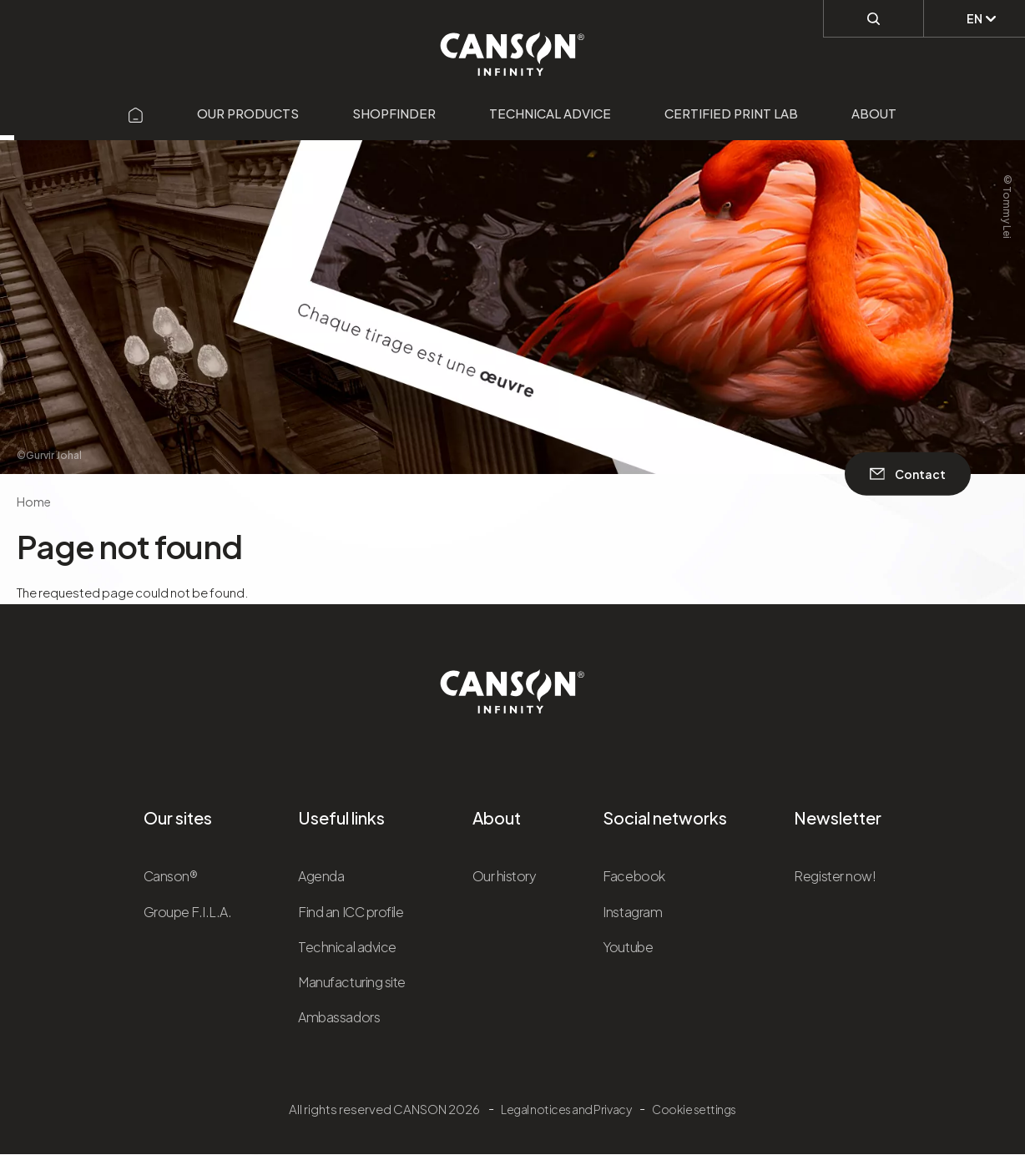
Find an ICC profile (350, 911)
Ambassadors (339, 1017)
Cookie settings (694, 1109)
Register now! (835, 876)
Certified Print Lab (731, 113)
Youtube (628, 947)
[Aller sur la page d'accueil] (136, 113)
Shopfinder (394, 113)
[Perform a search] (873, 17)
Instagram (632, 911)
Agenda (321, 876)
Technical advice (550, 113)
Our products (248, 113)
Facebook (633, 876)
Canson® (171, 876)
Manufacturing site (351, 982)
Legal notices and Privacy (566, 1109)
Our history (504, 876)
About (873, 113)
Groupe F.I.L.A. (188, 911)
